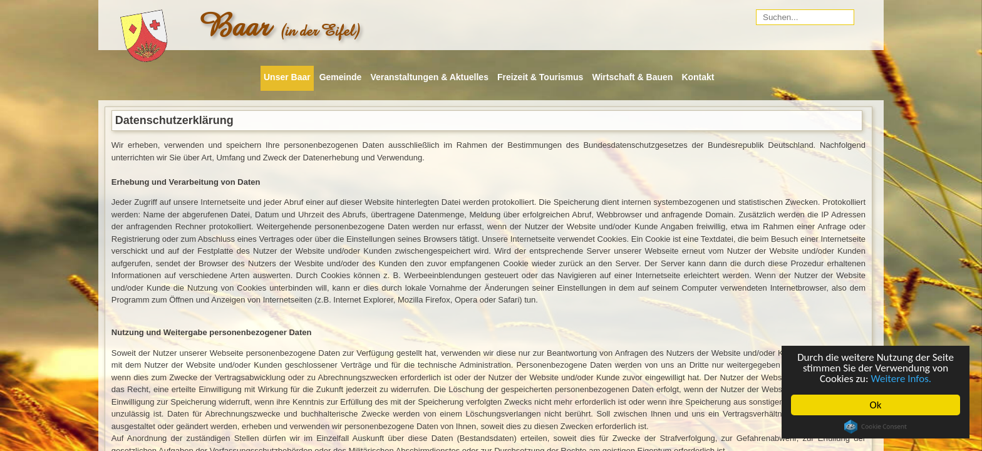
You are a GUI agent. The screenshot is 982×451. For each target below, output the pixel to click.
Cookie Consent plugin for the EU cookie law (875, 426)
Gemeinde (340, 77)
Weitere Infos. (901, 378)
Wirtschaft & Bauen (632, 77)
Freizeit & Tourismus (540, 77)
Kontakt (697, 77)
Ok (876, 405)
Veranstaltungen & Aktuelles (429, 77)
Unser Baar (287, 77)
